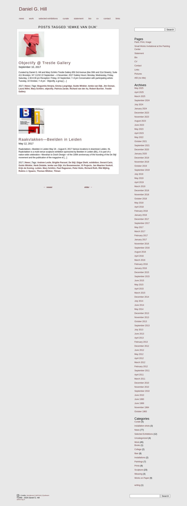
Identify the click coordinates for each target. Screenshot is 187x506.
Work (30, 18)
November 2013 (141, 317)
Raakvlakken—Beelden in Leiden (50, 139)
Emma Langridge (63, 86)
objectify (49, 88)
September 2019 (142, 170)
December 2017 (141, 219)
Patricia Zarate (61, 88)
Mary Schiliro (37, 88)
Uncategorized (141, 438)
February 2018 (141, 211)
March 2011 (139, 379)
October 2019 (140, 166)
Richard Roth (90, 168)
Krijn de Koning (26, 168)
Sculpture (138, 470)
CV (97, 18)
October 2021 (140, 141)
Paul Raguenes (64, 168)
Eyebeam (46, 495)
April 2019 (139, 182)
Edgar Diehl (82, 162)
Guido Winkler (80, 86)
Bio (89, 18)
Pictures (138, 74)
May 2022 (138, 137)
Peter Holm (78, 168)
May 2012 (138, 354)
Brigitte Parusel (59, 162)
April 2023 (139, 133)
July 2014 (138, 301)
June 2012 (139, 350)
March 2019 (139, 186)
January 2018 (140, 215)
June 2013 (139, 334)
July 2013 (138, 329)
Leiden (38, 168)
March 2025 (139, 96)
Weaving (138, 474)
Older (86, 187)
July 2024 (138, 104)
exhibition (94, 162)
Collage (137, 449)
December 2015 (141, 272)
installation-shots (142, 426)
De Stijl (72, 162)
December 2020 (141, 149)
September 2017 (142, 223)
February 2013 (141, 342)
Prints (137, 466)
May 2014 (138, 309)
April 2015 (139, 289)
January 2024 (140, 108)
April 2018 (139, 207)
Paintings (138, 461)
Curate (66, 18)
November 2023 (141, 117)
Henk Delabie (40, 165)
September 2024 (142, 100)
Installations (139, 457)
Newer (49, 187)
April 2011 (139, 374)
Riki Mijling (103, 168)
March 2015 (139, 293)
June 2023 (139, 125)
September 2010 (142, 391)
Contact (107, 18)
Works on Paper (141, 478)
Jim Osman (108, 86)
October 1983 (140, 411)
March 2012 (139, 362)
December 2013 (141, 313)
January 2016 (140, 268)
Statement (78, 18)
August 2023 (140, 121)
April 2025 (139, 92)
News (21, 18)
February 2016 (141, 264)
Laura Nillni (24, 88)
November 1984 (141, 407)
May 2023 (138, 129)
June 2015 (139, 280)
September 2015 (142, 276)
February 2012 (141, 366)
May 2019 (138, 178)
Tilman (57, 171)
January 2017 (140, 239)
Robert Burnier (96, 88)
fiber (136, 453)
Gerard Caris (106, 162)
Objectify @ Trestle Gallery (45, 63)
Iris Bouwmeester (71, 165)
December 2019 (141, 158)
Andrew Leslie (44, 162)
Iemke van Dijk (95, 86)
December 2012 (141, 346)
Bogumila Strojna (45, 86)
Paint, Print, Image (142, 42)
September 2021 (142, 145)
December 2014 (141, 297)
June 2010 (139, 395)
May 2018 (138, 203)
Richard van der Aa (79, 88)
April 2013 (139, 338)
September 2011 (142, 370)
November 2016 (141, 244)
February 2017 (141, 235)
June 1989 (139, 403)
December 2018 (141, 190)
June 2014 (139, 305)
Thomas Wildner (45, 171)
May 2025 (138, 88)
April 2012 (139, 358)
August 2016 (140, 252)
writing (137, 485)
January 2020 (140, 153)
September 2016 (142, 248)
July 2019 (138, 174)
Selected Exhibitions (48, 18)
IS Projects (86, 165)
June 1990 (139, 399)
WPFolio (38, 495)
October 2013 (140, 321)
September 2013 (142, 325)
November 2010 (141, 387)
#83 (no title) (140, 78)
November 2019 (141, 162)
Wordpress (30, 495)
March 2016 (139, 260)
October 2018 (140, 198)
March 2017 (139, 231)
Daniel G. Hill (33, 9)
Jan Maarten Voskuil (102, 165)
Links (118, 18)
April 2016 (139, 256)
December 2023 (141, 113)
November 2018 (141, 194)
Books (137, 445)
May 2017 (138, 227)
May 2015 (138, 284)
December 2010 (141, 383)
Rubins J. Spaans (27, 171)
